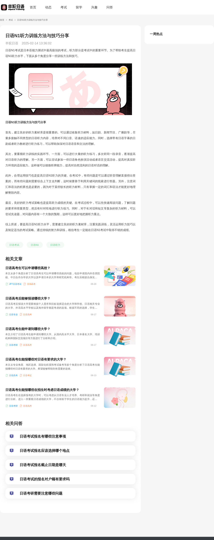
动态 (48, 7)
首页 (33, 7)
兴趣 (94, 7)
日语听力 (55, 244)
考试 (63, 7)
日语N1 (35, 244)
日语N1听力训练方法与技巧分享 (32, 20)
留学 (79, 7)
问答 (109, 7)
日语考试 (14, 244)
